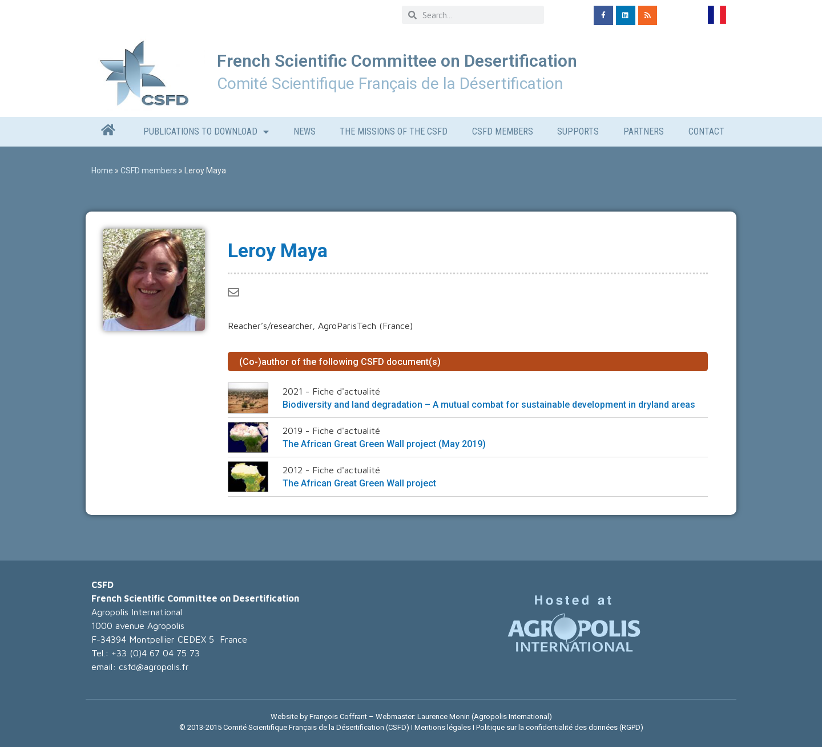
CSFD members (502, 131)
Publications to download (206, 131)
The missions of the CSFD (394, 131)
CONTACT (706, 131)
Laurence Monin (443, 716)
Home (102, 170)
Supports (578, 131)
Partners (643, 131)
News (304, 131)
